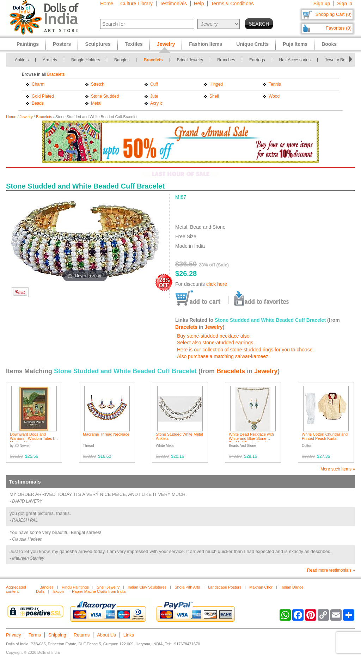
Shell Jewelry (108, 587)
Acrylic (156, 103)
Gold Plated (43, 96)
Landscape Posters (224, 587)
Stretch (97, 84)
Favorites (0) (338, 28)
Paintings (28, 44)
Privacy (13, 635)
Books (329, 44)
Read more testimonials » (331, 570)
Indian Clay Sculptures (147, 587)
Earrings (257, 59)
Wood (274, 96)
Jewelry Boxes (338, 59)
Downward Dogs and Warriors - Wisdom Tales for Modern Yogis (33, 438)
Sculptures (97, 44)
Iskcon (58, 591)
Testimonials (173, 3)
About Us (106, 635)
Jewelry (26, 117)
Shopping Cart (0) (333, 14)
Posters (62, 44)
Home (106, 3)
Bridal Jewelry (190, 59)
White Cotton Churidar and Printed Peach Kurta (325, 436)
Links (128, 635)
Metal (96, 103)
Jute (154, 96)
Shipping (57, 635)
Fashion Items (205, 44)
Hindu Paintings (75, 587)
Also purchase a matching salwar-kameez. (223, 356)
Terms (35, 635)
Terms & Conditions (232, 3)
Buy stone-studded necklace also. (214, 336)
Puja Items (295, 44)
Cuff (154, 84)
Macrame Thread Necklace (106, 434)
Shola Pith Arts (187, 587)
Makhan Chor (261, 587)
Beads (38, 103)
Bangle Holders (85, 59)
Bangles (121, 59)
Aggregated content (16, 589)
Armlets (50, 59)
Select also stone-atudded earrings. (216, 342)
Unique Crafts (252, 44)
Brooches (226, 59)
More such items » (337, 469)
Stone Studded (105, 96)
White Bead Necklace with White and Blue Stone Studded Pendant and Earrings (251, 440)
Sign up (321, 3)
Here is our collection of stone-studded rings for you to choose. (245, 349)
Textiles (134, 44)
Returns (82, 635)
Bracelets (153, 59)
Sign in (344, 3)
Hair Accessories (295, 59)
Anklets (22, 59)
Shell (214, 96)
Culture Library (136, 3)
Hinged (216, 84)
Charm (38, 84)
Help (199, 3)
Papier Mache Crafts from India (99, 591)
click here (216, 284)
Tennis (275, 84)
